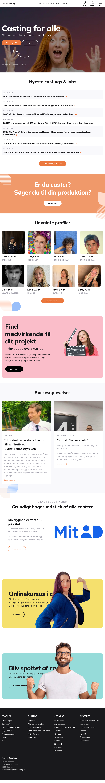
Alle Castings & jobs (52, 164)
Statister (57, 734)
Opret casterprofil (34, 731)
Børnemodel (58, 741)
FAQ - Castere (33, 737)
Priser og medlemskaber (11, 731)
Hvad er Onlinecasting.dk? (89, 724)
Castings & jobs (46, 4)
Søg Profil (61, 4)
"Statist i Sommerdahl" (74, 440)
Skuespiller (58, 750)
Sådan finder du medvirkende (39, 734)
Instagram (85, 741)
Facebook (84, 744)
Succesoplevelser (8, 737)
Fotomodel (58, 754)
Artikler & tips (59, 724)
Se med (16, 616)
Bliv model (58, 747)
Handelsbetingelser (87, 731)
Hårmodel (57, 737)
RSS (3, 744)
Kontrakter (32, 741)
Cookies (83, 734)
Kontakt (83, 737)
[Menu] (99, 3)
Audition (57, 744)
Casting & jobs (7, 724)
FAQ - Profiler (7, 734)
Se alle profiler (52, 301)
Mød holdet (84, 727)
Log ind (30, 43)
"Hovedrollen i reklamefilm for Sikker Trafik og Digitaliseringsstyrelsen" (23, 444)
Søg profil (31, 724)
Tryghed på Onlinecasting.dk (64, 731)
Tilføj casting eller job (36, 727)
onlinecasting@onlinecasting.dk (14, 773)
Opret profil (11, 43)
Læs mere (52, 203)
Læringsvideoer (60, 727)
